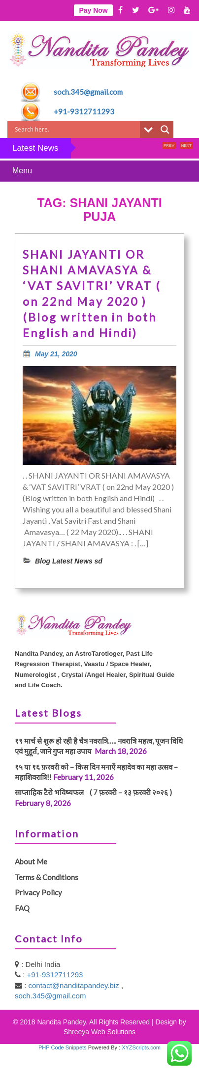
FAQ (22, 908)
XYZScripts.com (141, 1047)
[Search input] (76, 129)
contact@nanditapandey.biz (75, 985)
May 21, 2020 (56, 354)
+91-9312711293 (84, 111)
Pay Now (93, 10)
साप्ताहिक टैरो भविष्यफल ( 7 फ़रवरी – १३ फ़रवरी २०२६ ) (94, 792)
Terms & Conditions (46, 877)
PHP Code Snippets (62, 1047)
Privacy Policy (38, 892)
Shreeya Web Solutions (99, 1032)
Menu (22, 170)
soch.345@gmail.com (88, 91)
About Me (31, 861)
